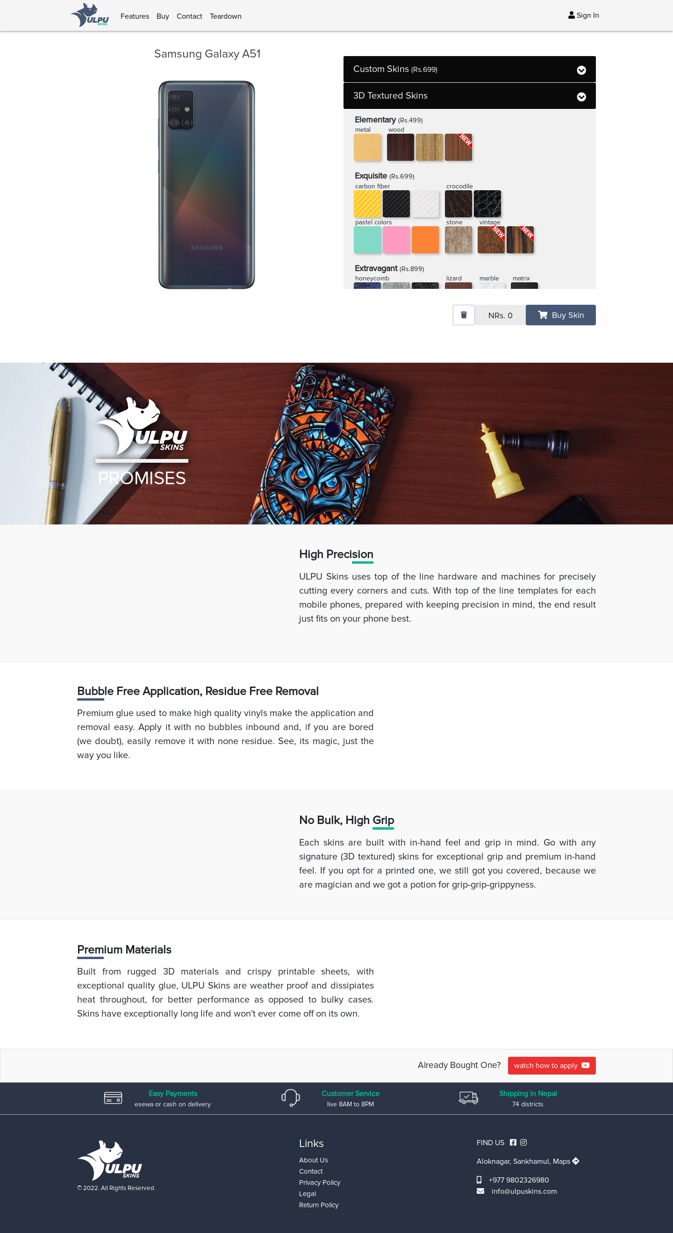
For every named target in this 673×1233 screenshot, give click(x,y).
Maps (566, 1161)
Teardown (226, 16)
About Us (313, 1160)
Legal (307, 1194)
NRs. (500, 315)
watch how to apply (552, 1065)
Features (135, 16)
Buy (163, 16)
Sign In (583, 15)
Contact (189, 16)
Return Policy (318, 1205)
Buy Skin (561, 315)
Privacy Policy (319, 1182)
